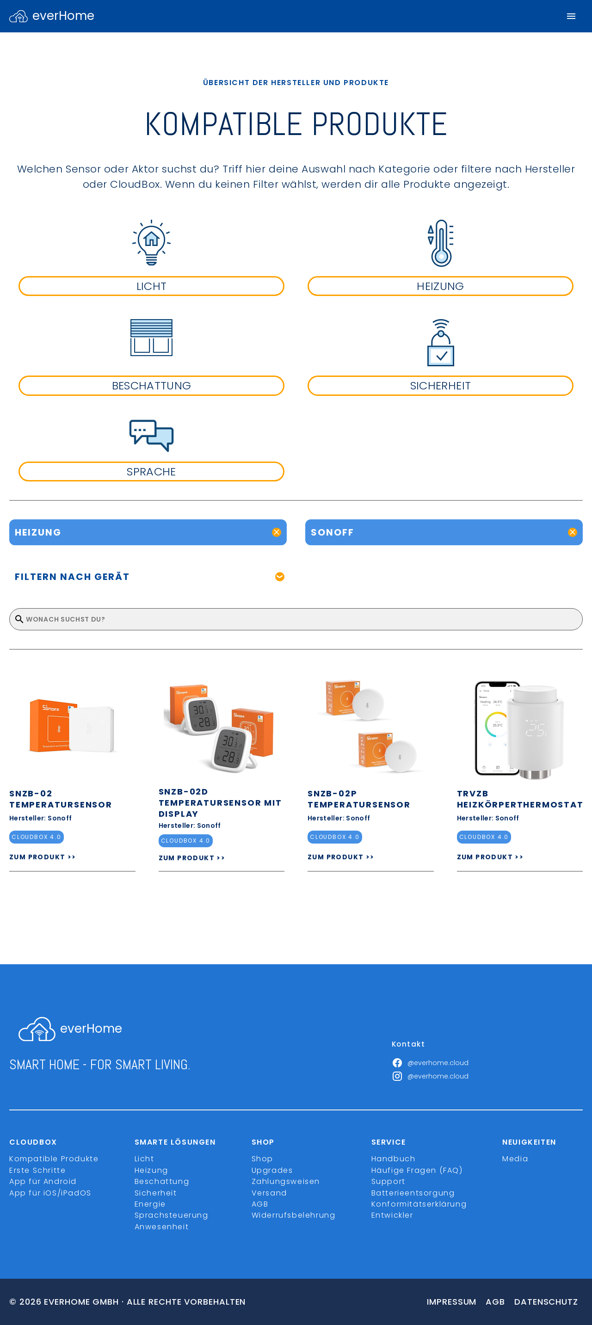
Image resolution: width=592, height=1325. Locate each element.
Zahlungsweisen (286, 1181)
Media (515, 1158)
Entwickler (392, 1215)
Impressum (451, 1301)
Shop (262, 1158)
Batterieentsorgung (413, 1193)
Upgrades (272, 1170)
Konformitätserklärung (419, 1204)
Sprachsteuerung (172, 1215)
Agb (495, 1301)
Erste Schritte (37, 1170)
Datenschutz (546, 1301)
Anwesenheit (162, 1226)
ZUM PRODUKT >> (42, 857)
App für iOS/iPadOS (50, 1193)
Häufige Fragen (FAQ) (417, 1170)
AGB (260, 1204)
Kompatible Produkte (54, 1158)
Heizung (151, 1170)
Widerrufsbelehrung (294, 1215)
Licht (144, 1158)
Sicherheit (156, 1193)
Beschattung (162, 1181)
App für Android (43, 1181)
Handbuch (393, 1158)
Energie (150, 1204)
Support (388, 1181)
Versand (269, 1193)
